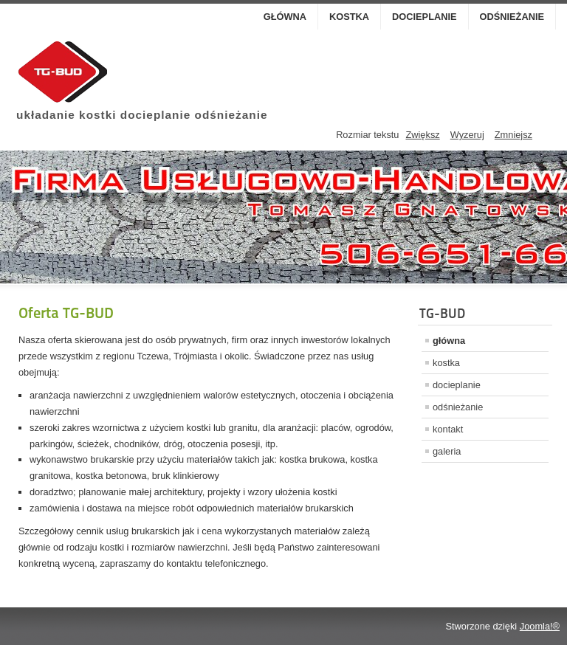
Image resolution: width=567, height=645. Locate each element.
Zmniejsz (513, 134)
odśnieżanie (512, 16)
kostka (349, 16)
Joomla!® (540, 626)
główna (285, 16)
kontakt (448, 429)
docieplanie (424, 16)
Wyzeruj (467, 134)
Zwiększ (422, 134)
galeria (447, 451)
